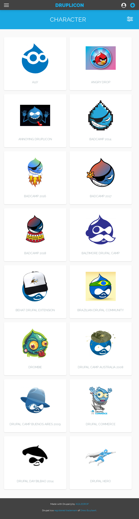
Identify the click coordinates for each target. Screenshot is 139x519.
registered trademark (65, 510)
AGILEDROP (82, 504)
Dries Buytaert (88, 510)
